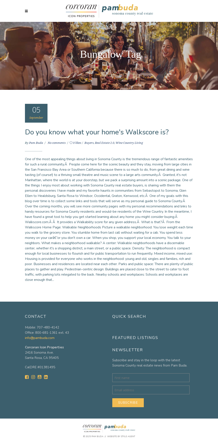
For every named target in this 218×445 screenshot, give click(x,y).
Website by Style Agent (121, 436)
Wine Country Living (129, 142)
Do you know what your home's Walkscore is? (97, 132)
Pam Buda (36, 142)
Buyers (89, 142)
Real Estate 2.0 (104, 142)
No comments (57, 142)
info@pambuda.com (39, 338)
